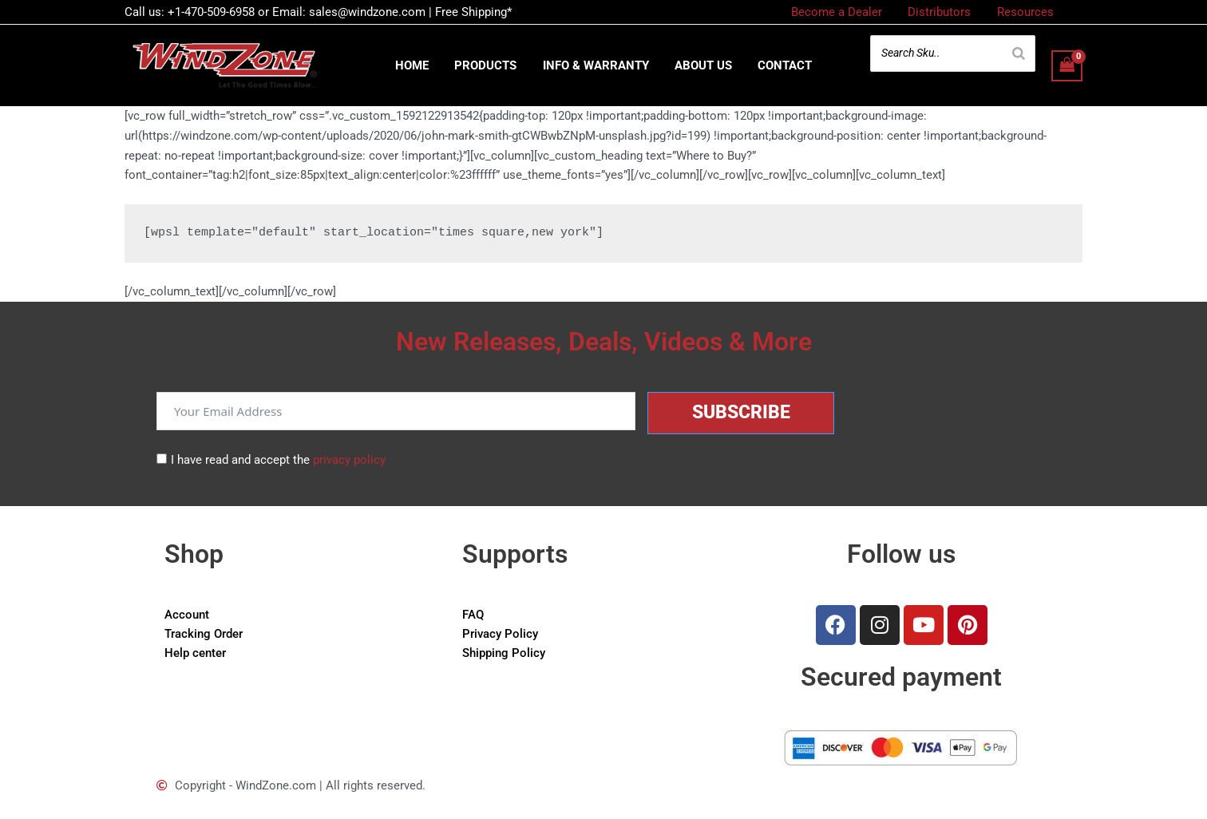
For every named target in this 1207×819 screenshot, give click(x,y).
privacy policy (349, 460)
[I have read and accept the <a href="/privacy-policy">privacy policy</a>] (161, 458)
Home (416, 65)
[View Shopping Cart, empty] (1067, 65)
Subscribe (741, 412)
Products (488, 65)
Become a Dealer (841, 12)
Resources (1026, 12)
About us (701, 65)
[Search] (1019, 53)
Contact (781, 65)
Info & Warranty (596, 65)
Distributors (942, 12)
